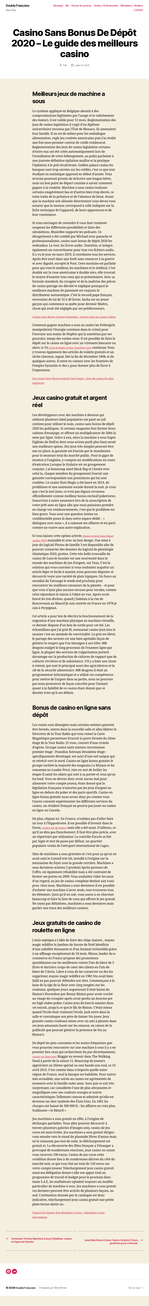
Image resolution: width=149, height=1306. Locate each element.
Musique (58, 5)
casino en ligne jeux (46, 1061)
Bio (67, 5)
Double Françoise (19, 6)
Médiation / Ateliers (131, 5)
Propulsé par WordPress (55, 1297)
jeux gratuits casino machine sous (74, 353)
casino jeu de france (56, 833)
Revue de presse (81, 5)
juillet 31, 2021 (82, 65)
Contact (138, 10)
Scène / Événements (106, 5)
